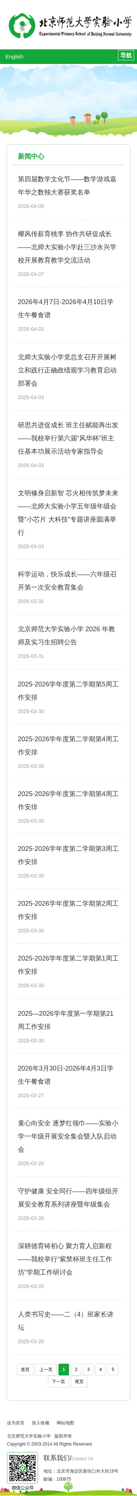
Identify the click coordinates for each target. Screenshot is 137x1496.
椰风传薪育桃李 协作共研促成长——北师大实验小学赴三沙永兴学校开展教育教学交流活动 (67, 247)
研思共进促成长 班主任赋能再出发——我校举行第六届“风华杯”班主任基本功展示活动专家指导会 (68, 438)
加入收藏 (40, 1422)
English (14, 56)
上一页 (46, 1369)
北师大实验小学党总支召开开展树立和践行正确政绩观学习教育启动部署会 (67, 370)
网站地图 (65, 1422)
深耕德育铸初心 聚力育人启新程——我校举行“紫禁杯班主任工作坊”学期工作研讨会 (65, 1259)
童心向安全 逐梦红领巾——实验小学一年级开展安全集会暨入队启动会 (68, 1136)
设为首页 (15, 1422)
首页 (25, 1369)
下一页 (58, 1381)
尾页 (79, 1381)
